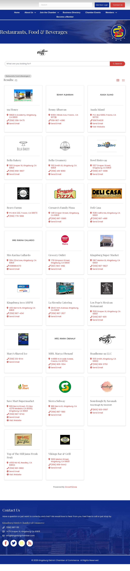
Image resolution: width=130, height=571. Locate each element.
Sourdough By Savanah (103, 401)
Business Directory (71, 12)
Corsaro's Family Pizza (61, 207)
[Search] (65, 4)
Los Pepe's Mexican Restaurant (101, 304)
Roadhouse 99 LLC (101, 353)
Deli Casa (95, 207)
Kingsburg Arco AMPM (20, 302)
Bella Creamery (57, 160)
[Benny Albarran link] (65, 95)
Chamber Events (93, 12)
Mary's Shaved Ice (17, 353)
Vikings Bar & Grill (59, 453)
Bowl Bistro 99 (98, 160)
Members (110, 12)
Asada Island (97, 109)
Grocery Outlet (57, 255)
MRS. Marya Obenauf (60, 353)
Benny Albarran (57, 109)
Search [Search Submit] (117, 63)
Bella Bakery (14, 160)
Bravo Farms (14, 207)
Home (16, 12)
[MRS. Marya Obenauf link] (65, 339)
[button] (102, 4)
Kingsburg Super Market (104, 255)
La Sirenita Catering (60, 302)
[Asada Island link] (106, 95)
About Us (29, 12)
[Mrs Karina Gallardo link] (23, 240)
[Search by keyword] (57, 63)
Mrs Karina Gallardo (18, 255)
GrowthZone (71, 487)
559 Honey (12, 109)
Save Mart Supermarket (20, 401)
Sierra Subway (56, 401)
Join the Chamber (48, 12)
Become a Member (65, 17)
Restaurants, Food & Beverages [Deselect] (18, 76)
